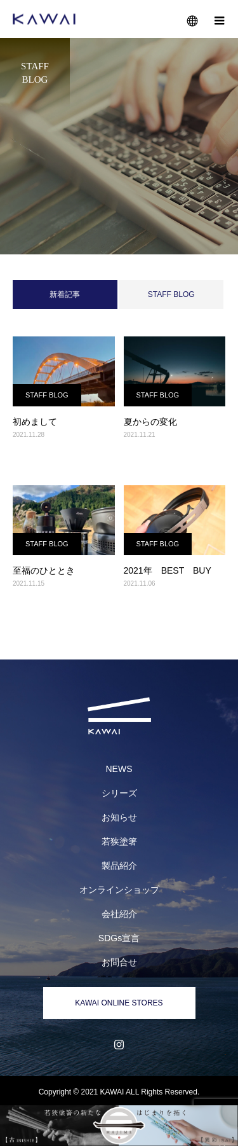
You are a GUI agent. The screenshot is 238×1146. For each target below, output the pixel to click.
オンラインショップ (119, 890)
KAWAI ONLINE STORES (118, 1002)
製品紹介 (119, 865)
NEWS (119, 769)
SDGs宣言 (119, 938)
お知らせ (119, 817)
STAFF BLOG (171, 294)
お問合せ (119, 962)
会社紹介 (119, 914)
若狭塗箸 (119, 841)
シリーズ (119, 793)
